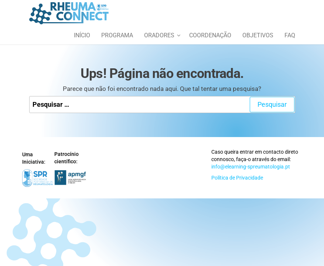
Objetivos (257, 35)
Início (82, 35)
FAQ (289, 35)
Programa (117, 35)
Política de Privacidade (237, 178)
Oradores (159, 35)
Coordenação (210, 35)
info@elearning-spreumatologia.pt (250, 167)
